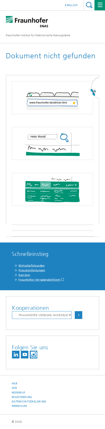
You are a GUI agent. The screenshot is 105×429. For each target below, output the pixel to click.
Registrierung (22, 397)
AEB (14, 387)
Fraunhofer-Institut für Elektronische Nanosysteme (38, 35)
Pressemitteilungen (32, 270)
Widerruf (18, 392)
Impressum (19, 406)
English (71, 5)
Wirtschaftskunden (32, 265)
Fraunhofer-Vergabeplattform (39, 279)
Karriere (24, 275)
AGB (14, 383)
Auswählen (78, 315)
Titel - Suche (89, 5)
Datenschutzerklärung (29, 401)
